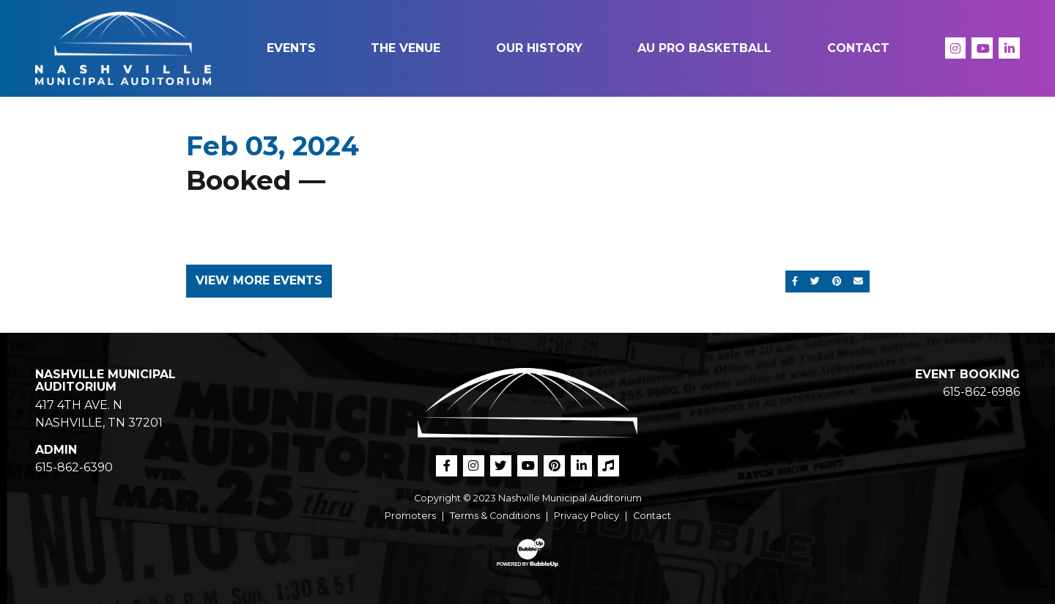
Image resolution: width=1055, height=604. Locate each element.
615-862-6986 (981, 392)
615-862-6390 (74, 467)
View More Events (259, 280)
